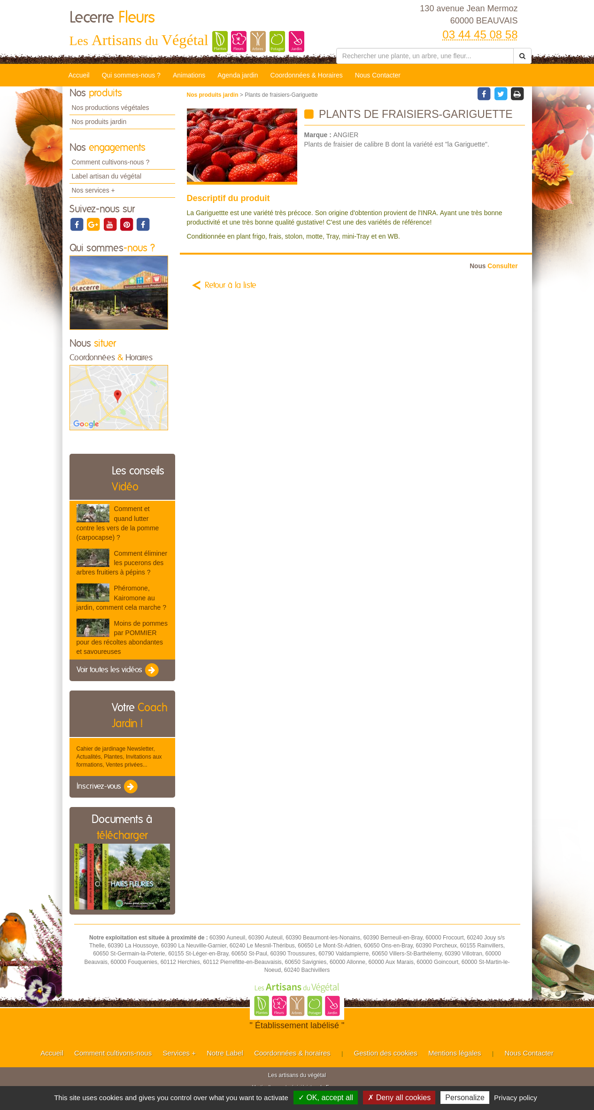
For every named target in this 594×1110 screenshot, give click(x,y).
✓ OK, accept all (325, 1098)
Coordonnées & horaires (292, 1053)
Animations (189, 75)
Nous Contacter (378, 75)
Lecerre (112, 18)
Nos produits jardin (99, 121)
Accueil (79, 75)
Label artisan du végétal (107, 176)
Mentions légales (454, 1053)
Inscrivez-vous (108, 787)
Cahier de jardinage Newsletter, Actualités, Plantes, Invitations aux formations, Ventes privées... (119, 756)
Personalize (465, 1098)
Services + (178, 1053)
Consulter (493, 266)
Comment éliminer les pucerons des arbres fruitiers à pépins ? (122, 563)
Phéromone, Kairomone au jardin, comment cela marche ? (121, 597)
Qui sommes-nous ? (131, 75)
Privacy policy (515, 1098)
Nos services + (93, 190)
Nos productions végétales (110, 107)
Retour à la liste (230, 285)
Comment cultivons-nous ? (111, 162)
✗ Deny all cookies (399, 1098)
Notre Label (225, 1053)
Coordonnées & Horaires (306, 75)
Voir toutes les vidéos (118, 670)
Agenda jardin (237, 75)
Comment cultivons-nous (113, 1053)
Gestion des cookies (385, 1053)
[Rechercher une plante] (425, 56)
